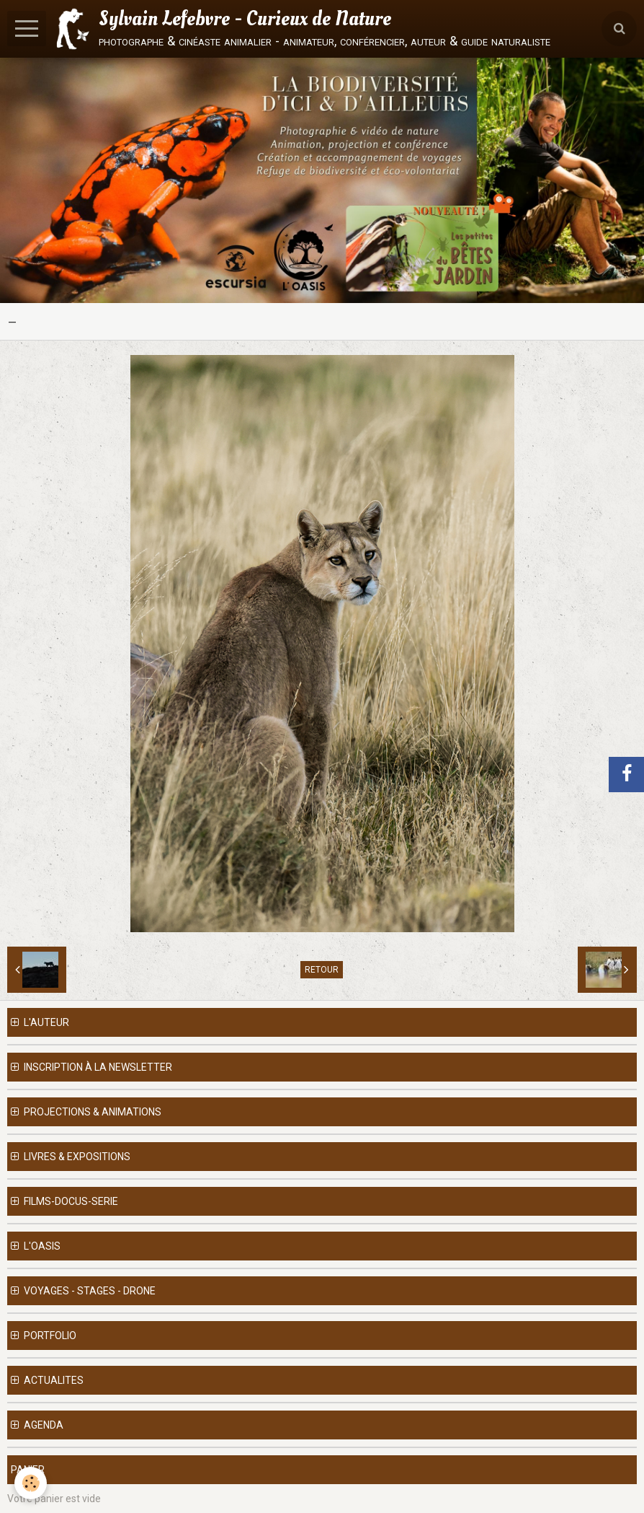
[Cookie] (30, 1483)
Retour (322, 970)
